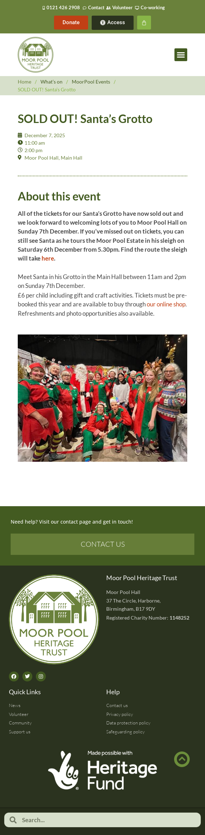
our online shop (166, 304)
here (48, 258)
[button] (180, 54)
